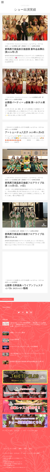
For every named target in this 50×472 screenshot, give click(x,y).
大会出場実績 (14, 339)
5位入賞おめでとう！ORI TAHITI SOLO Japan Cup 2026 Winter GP (28, 354)
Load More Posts (7, 299)
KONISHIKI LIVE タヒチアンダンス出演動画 (24, 346)
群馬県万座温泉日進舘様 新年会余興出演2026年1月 (24, 50)
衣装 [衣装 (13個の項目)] (25, 448)
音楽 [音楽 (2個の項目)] (30, 448)
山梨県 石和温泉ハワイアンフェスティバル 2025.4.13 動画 (24, 287)
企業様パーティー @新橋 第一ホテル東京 (25, 104)
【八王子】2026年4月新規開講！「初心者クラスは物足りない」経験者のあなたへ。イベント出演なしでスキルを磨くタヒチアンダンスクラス (28, 324)
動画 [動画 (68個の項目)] (20, 448)
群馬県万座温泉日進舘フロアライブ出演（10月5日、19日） (24, 184)
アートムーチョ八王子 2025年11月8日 (24, 133)
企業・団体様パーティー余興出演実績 (29, 46)
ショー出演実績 (12, 46)
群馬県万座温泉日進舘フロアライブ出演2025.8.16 (24, 235)
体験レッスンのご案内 (17, 332)
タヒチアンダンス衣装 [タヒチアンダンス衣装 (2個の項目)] (9, 448)
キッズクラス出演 (23, 127)
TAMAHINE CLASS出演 (12, 127)
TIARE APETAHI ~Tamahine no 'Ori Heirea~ (17, 44)
